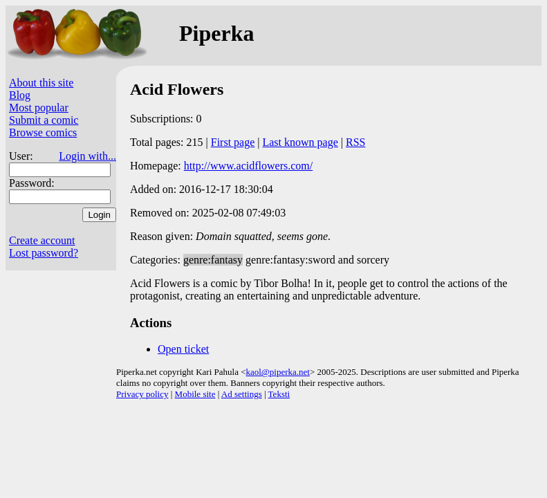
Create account (42, 240)
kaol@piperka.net (277, 372)
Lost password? (43, 253)
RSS (355, 142)
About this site (41, 83)
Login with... (87, 156)
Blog (19, 95)
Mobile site (195, 394)
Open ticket (183, 349)
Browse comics (43, 132)
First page (233, 142)
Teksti (279, 394)
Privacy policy (142, 394)
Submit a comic (43, 120)
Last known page (299, 142)
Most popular (38, 107)
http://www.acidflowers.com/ (248, 166)
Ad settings (241, 394)
